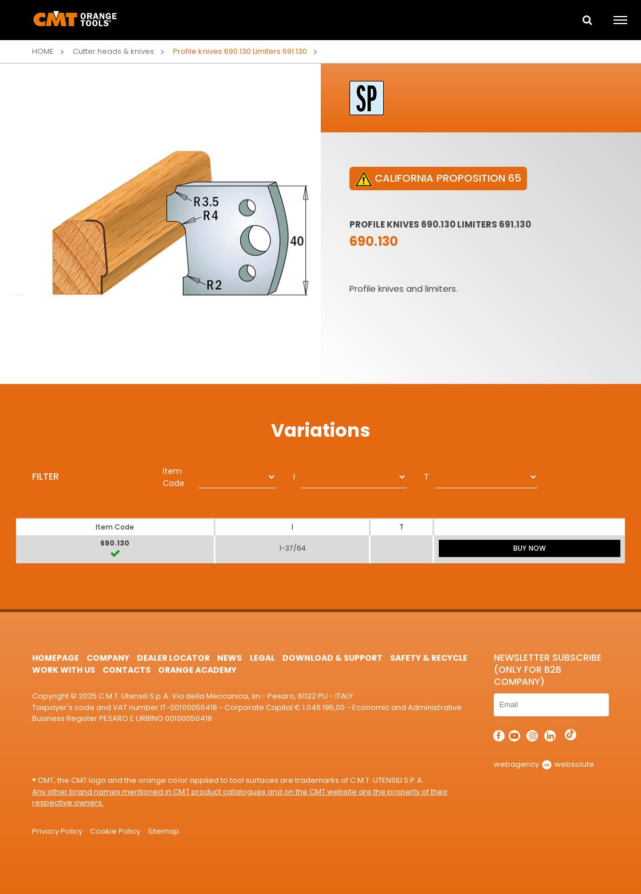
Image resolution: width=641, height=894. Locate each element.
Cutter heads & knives (113, 51)
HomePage (55, 658)
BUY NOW (529, 548)
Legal (262, 658)
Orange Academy (197, 670)
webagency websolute (544, 764)
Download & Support (332, 658)
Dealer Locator (173, 658)
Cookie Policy (115, 831)
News (229, 658)
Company (107, 658)
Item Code (173, 477)
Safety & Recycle (428, 658)
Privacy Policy (57, 831)
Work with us (63, 670)
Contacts (127, 670)
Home (43, 51)
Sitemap (163, 831)
